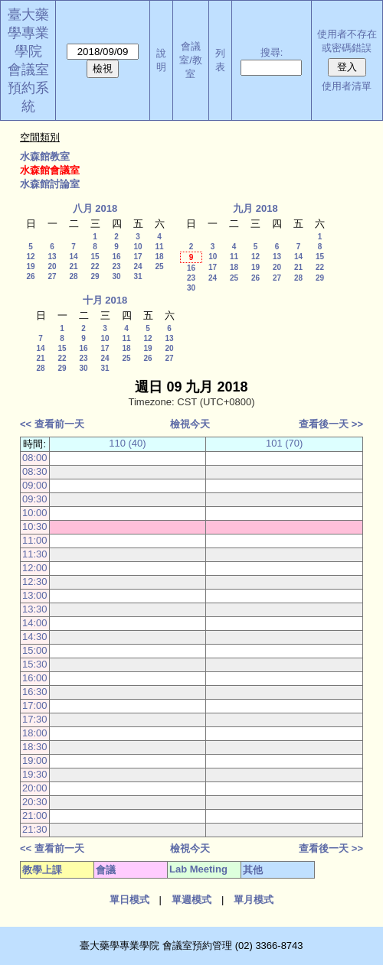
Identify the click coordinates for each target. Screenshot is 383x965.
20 (51, 266)
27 (51, 276)
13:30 (34, 609)
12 (30, 256)
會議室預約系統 (28, 88)
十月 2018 (105, 300)
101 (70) (284, 443)
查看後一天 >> (331, 424)
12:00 (34, 567)
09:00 (34, 485)
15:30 (34, 664)
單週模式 (191, 899)
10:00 (34, 512)
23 (116, 266)
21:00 (34, 815)
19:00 (34, 760)
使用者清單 (347, 86)
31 (137, 276)
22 (94, 266)
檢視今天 (190, 424)
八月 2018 (95, 208)
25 (159, 266)
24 (137, 266)
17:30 (34, 719)
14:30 (34, 636)
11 (159, 246)
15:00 (34, 650)
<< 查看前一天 (52, 424)
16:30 (34, 691)
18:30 (34, 746)
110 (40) (127, 443)
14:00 (34, 623)
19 (30, 266)
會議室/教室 (190, 60)
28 (73, 276)
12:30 (34, 581)
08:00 (34, 457)
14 (73, 256)
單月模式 (253, 899)
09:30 (34, 499)
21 (73, 266)
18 (159, 256)
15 (94, 256)
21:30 (34, 829)
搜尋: (271, 52)
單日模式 (129, 899)
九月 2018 (255, 208)
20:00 (34, 788)
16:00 (34, 678)
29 (94, 276)
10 (137, 246)
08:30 (34, 471)
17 (137, 256)
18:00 (34, 733)
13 (51, 256)
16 (116, 256)
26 (30, 276)
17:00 (34, 705)
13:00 (34, 595)
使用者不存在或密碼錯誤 (347, 41)
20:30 (34, 801)
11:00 (34, 540)
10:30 (34, 526)
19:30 (34, 774)
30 (116, 276)
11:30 (34, 554)
